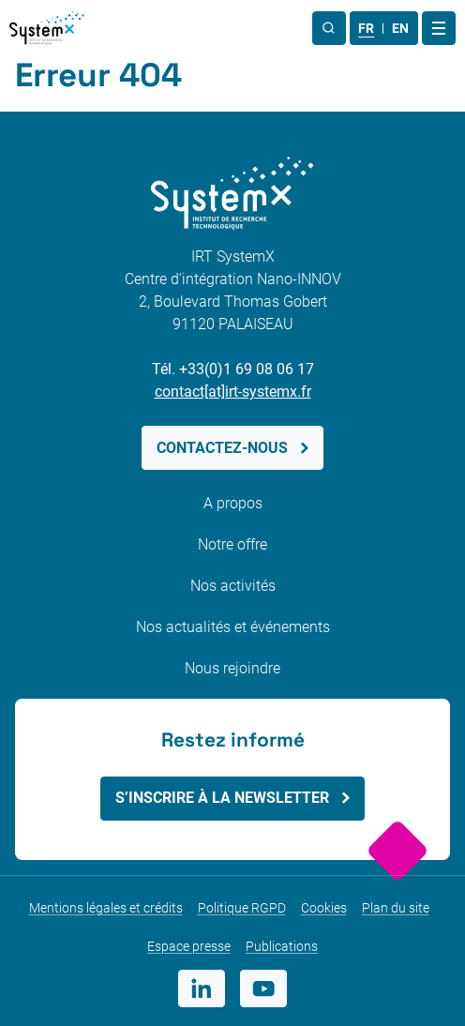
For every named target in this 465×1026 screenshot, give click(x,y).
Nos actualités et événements (233, 627)
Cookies (324, 907)
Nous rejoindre (232, 668)
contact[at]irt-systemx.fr (233, 391)
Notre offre (232, 544)
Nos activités (233, 586)
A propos (232, 503)
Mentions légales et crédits (106, 907)
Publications (282, 946)
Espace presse (189, 946)
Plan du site (395, 907)
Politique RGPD (242, 907)
